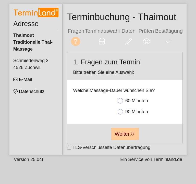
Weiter (122, 134)
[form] (125, 98)
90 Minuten (133, 111)
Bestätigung (169, 31)
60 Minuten (133, 100)
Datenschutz (31, 91)
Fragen (76, 31)
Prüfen (146, 31)
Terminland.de (167, 159)
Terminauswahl (102, 31)
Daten (128, 31)
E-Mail (25, 79)
